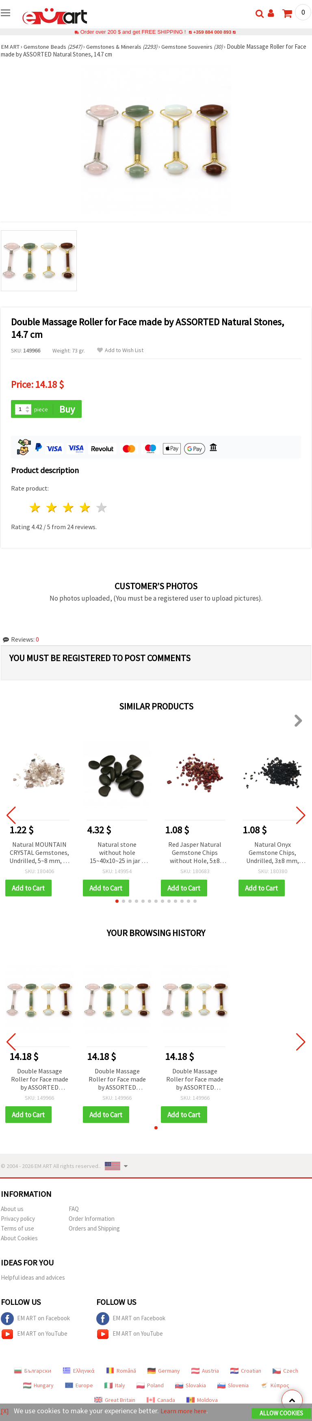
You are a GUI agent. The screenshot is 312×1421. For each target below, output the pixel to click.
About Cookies (19, 1239)
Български (32, 1372)
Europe (79, 1386)
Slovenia (233, 1386)
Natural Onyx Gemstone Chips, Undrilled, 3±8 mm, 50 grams (272, 853)
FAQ (74, 1210)
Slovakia (190, 1386)
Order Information (92, 1220)
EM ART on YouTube (34, 1335)
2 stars (52, 508)
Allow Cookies (281, 1413)
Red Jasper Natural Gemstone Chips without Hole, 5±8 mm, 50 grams (194, 853)
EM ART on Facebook (35, 1319)
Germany (163, 1372)
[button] (117, 902)
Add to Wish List (120, 350)
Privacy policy (18, 1220)
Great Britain (114, 1401)
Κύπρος (274, 1386)
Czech (285, 1372)
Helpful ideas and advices (33, 1279)
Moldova (202, 1401)
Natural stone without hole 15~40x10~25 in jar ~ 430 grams (117, 853)
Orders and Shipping (94, 1229)
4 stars (85, 508)
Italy (114, 1386)
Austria (205, 1372)
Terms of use (17, 1229)
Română (121, 1372)
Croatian (245, 1372)
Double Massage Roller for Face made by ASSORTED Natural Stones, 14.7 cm (39, 1080)
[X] (5, 1411)
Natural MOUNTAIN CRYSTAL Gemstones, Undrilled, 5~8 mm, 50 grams (39, 853)
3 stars (69, 508)
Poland (150, 1386)
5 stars (101, 508)
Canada (161, 1401)
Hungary (38, 1386)
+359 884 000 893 (212, 32)
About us (12, 1210)
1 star (35, 508)
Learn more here (186, 1411)
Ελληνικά (79, 1372)
